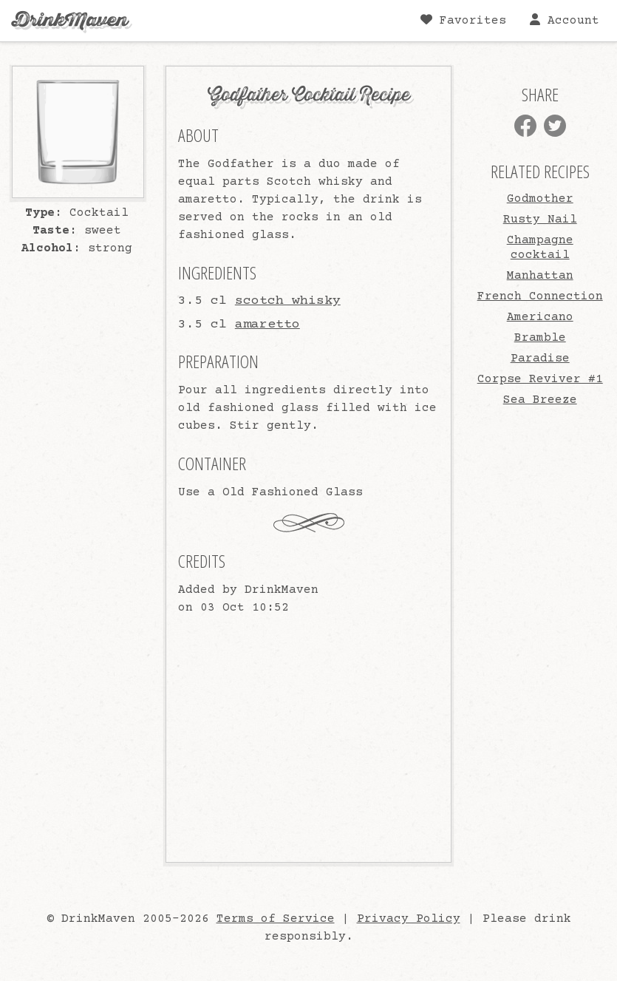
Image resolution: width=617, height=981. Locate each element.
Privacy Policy (408, 919)
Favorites (463, 20)
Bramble (540, 337)
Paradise (540, 358)
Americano (540, 317)
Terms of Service (276, 919)
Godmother (540, 199)
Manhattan (540, 275)
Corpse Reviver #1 (540, 379)
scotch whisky (288, 300)
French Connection (540, 296)
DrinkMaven (70, 20)
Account (564, 20)
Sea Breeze (540, 400)
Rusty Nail (540, 219)
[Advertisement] (545, 635)
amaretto (267, 324)
